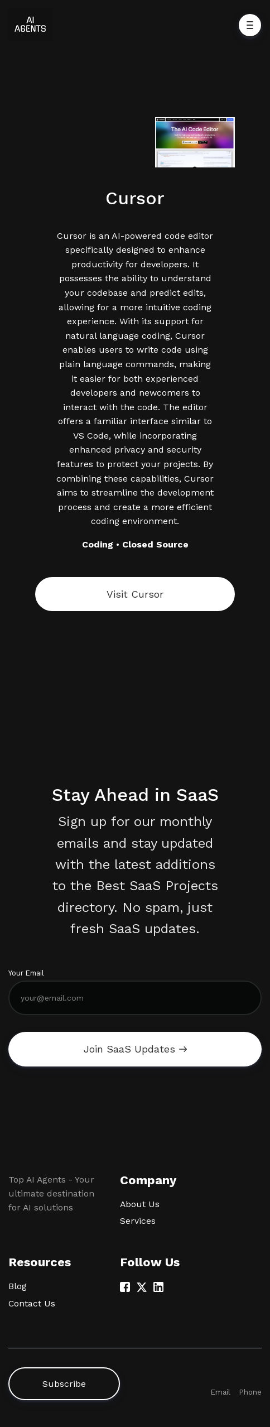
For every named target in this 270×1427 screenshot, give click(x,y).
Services (138, 1220)
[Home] (33, 24)
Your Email (26, 973)
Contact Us (31, 1303)
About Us (140, 1204)
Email (220, 1391)
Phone (250, 1391)
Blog (17, 1286)
